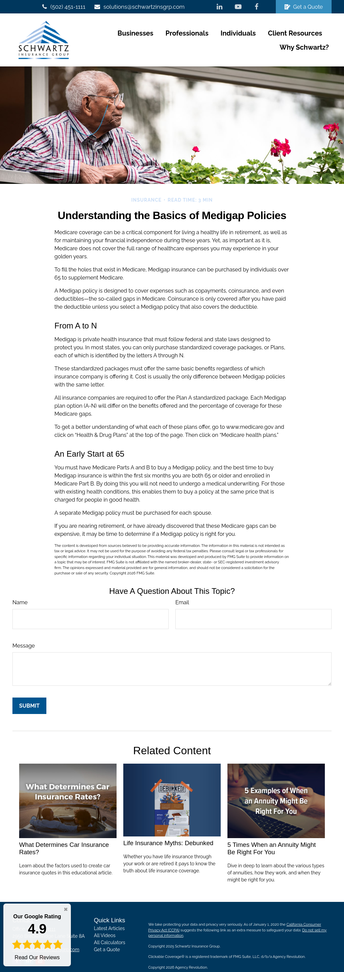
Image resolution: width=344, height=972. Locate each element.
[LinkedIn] (219, 6)
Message (23, 631)
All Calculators (109, 928)
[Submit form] (29, 691)
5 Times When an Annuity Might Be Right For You (271, 834)
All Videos (105, 921)
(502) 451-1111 (63, 6)
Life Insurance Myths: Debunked (168, 828)
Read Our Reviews (37, 936)
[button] (80, 33)
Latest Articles (109, 914)
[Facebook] (256, 6)
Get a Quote (304, 7)
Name (20, 588)
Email (182, 588)
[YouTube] (238, 6)
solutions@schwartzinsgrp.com (139, 6)
